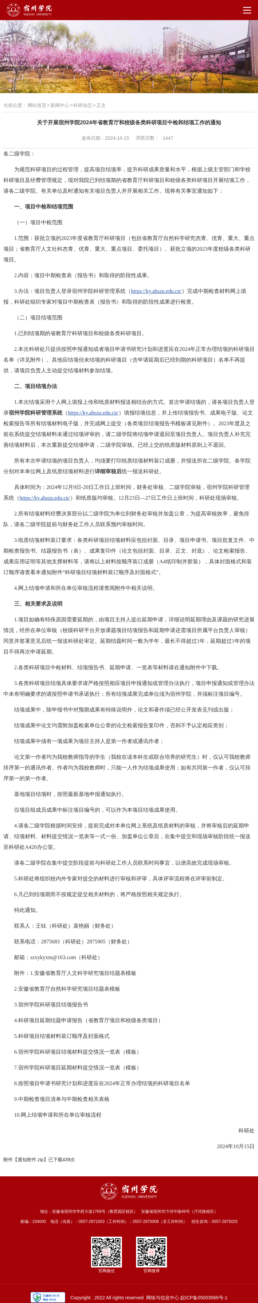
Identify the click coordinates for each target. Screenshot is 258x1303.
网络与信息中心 (162, 1297)
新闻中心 (59, 105)
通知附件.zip (30, 1159)
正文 (101, 105)
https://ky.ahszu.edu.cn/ (156, 291)
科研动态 (82, 105)
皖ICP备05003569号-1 (203, 1297)
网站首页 (37, 105)
